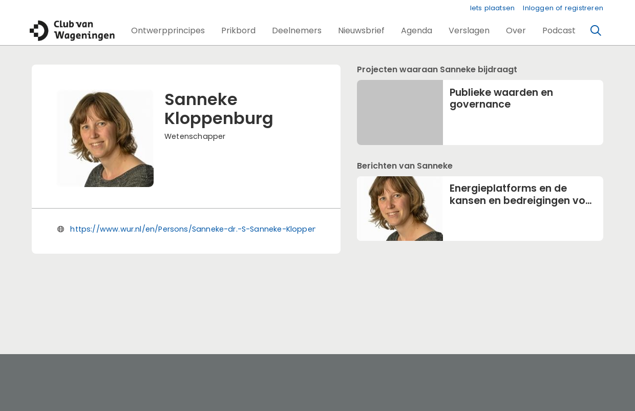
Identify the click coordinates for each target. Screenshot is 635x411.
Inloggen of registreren (563, 8)
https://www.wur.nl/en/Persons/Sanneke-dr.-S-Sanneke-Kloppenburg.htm (211, 229)
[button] (168, 30)
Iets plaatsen (492, 8)
